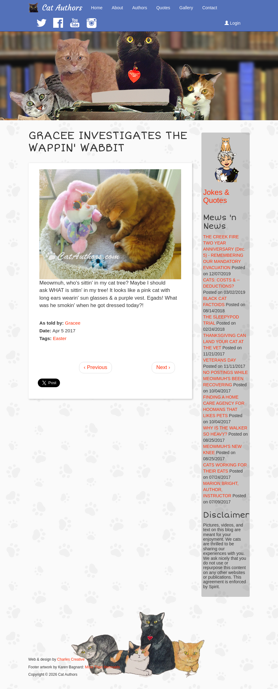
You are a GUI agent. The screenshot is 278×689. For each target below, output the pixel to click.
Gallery (186, 7)
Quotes (163, 7)
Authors (139, 7)
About (117, 7)
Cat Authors (62, 8)
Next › (163, 367)
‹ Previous (95, 367)
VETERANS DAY (219, 360)
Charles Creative (71, 659)
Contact (209, 7)
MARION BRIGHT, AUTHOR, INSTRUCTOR (221, 489)
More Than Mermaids (102, 667)
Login (232, 23)
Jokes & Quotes (216, 196)
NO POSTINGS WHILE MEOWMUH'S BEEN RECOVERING (225, 378)
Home (96, 7)
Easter (59, 338)
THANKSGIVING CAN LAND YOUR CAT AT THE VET (224, 341)
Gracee (72, 323)
